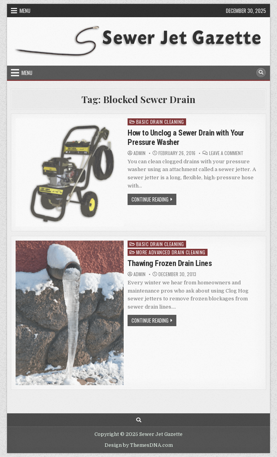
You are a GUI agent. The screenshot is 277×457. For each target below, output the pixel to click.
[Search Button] (261, 72)
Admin (139, 153)
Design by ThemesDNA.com (139, 445)
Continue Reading (153, 200)
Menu (25, 10)
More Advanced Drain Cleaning (171, 252)
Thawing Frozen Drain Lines (169, 263)
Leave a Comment (226, 153)
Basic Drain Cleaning (160, 121)
